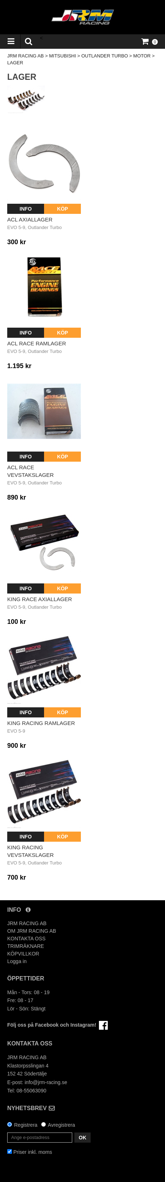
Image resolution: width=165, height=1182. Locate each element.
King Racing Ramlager (41, 723)
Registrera (26, 1125)
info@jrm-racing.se (46, 1082)
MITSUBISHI (62, 56)
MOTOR (142, 56)
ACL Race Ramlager (36, 343)
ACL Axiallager (29, 219)
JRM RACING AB (25, 56)
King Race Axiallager (39, 599)
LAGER (15, 62)
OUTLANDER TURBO (104, 56)
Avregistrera (61, 1125)
